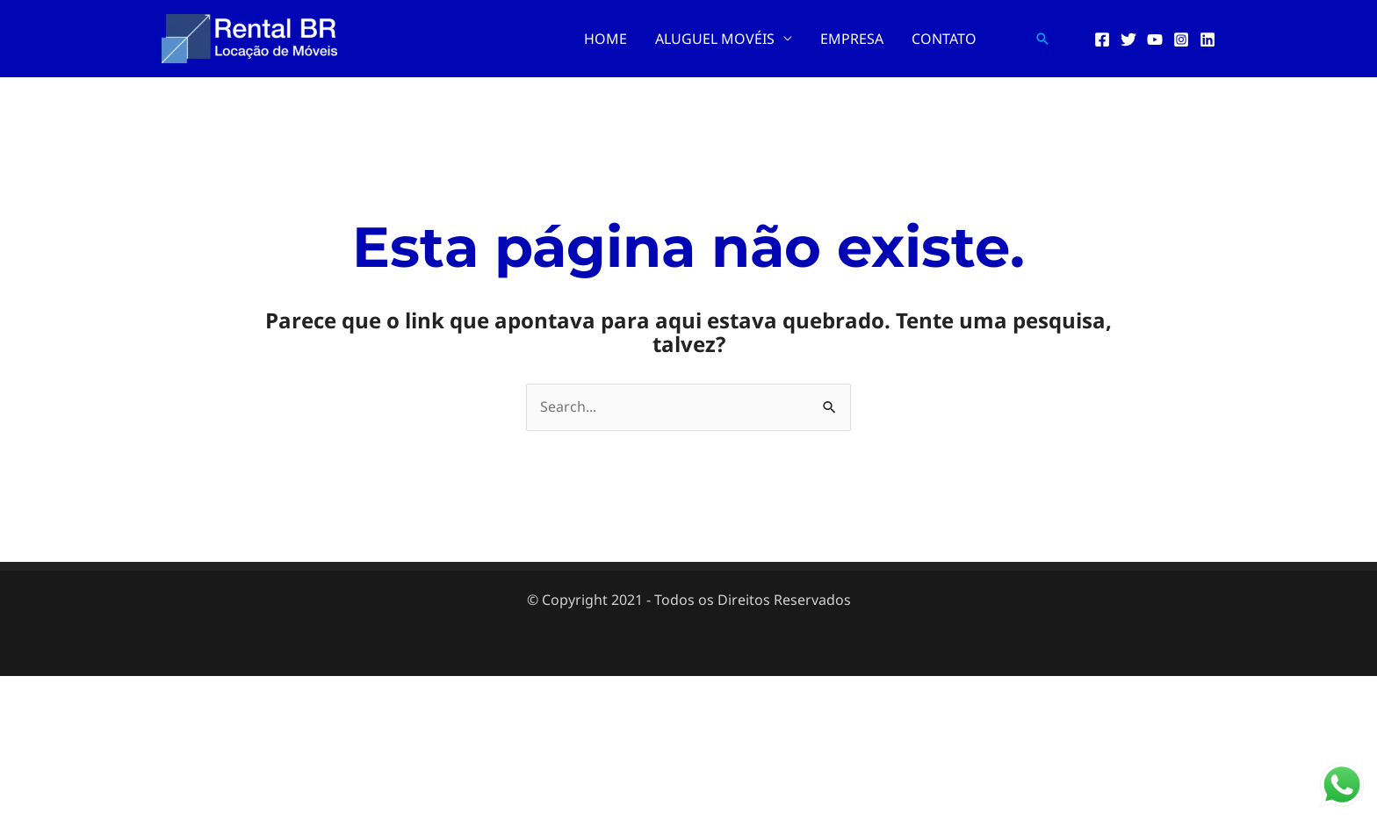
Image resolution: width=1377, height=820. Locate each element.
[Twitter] (1128, 39)
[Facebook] (1102, 39)
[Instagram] (1181, 39)
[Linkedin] (1207, 39)
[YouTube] (1155, 39)
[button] (1042, 39)
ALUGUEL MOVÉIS (715, 38)
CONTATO (944, 38)
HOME (605, 38)
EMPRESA (851, 38)
